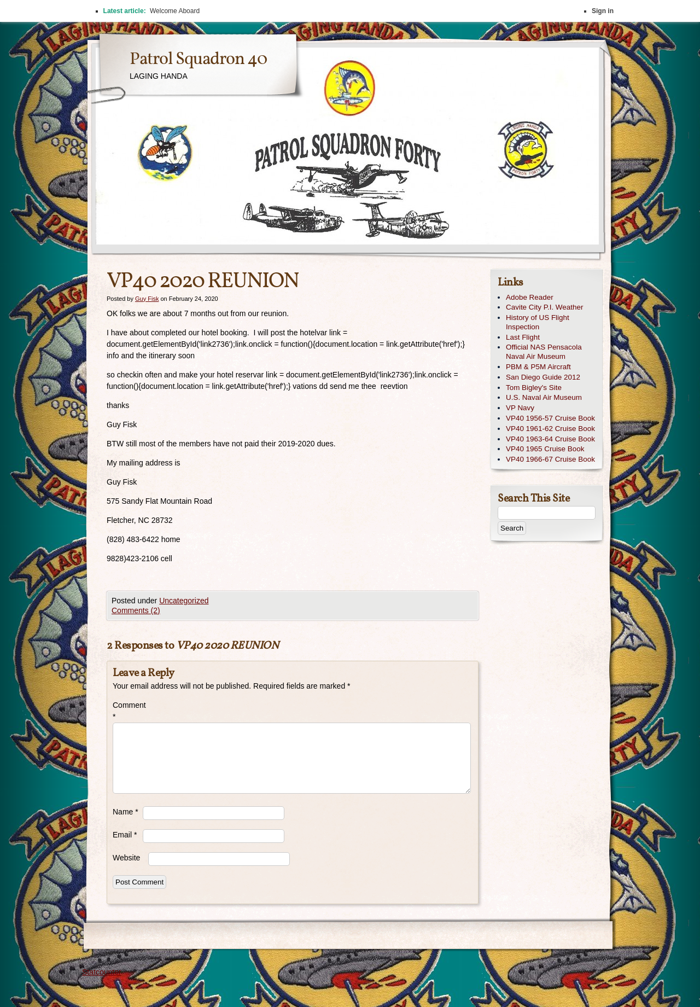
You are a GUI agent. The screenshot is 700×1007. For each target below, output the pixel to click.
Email (125, 834)
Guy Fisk (147, 298)
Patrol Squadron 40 (198, 60)
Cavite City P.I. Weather (544, 307)
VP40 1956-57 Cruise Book (550, 418)
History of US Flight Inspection (537, 322)
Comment (128, 711)
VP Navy (520, 408)
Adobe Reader (529, 297)
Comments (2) (136, 610)
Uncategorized (183, 600)
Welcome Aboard (175, 11)
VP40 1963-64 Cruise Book (550, 439)
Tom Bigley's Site (534, 387)
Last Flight (523, 337)
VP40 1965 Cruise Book (545, 449)
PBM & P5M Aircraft (538, 367)
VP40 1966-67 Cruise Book (550, 459)
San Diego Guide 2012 (543, 377)
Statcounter (101, 972)
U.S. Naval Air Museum (544, 397)
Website (126, 857)
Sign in (603, 11)
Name (125, 811)
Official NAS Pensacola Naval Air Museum (544, 351)
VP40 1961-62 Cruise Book (550, 428)
